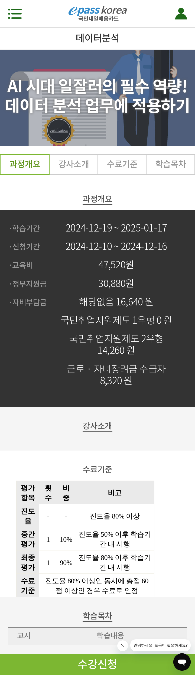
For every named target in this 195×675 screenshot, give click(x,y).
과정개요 (24, 164)
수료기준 (122, 164)
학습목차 (170, 164)
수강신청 (97, 664)
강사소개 (73, 164)
